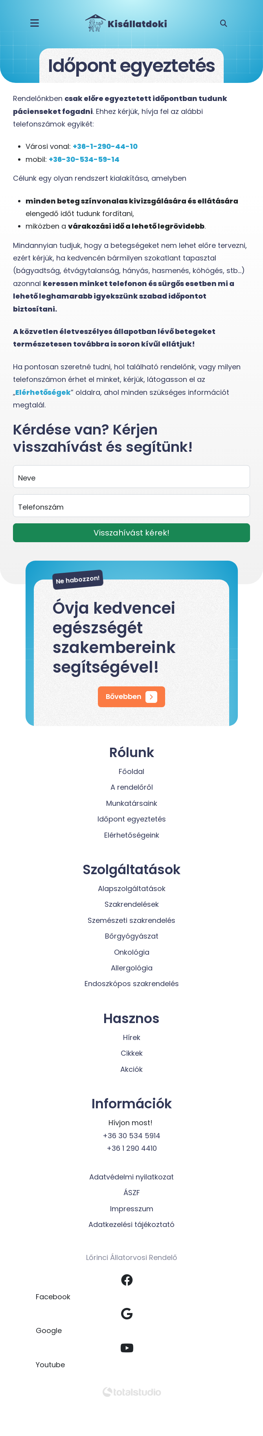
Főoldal (131, 771)
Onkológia (131, 952)
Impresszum (131, 1209)
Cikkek (132, 1053)
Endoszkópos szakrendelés (132, 984)
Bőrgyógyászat (131, 936)
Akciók (131, 1069)
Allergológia (132, 968)
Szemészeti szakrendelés (131, 920)
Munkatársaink (131, 803)
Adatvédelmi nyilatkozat (131, 1177)
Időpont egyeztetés (131, 819)
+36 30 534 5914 (131, 1136)
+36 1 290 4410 (132, 1148)
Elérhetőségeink (131, 835)
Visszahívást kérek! (131, 532)
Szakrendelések (132, 904)
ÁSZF (131, 1193)
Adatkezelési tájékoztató (131, 1224)
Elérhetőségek (43, 392)
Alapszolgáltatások (132, 888)
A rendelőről (131, 787)
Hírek (131, 1037)
